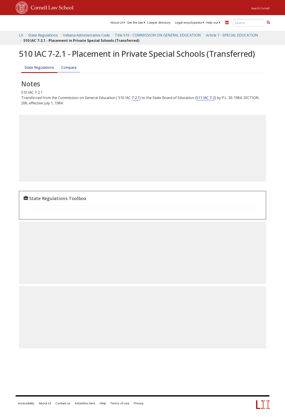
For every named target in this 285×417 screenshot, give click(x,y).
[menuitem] (116, 22)
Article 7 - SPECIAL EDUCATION (232, 35)
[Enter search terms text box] (248, 22)
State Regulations (43, 35)
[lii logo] (33, 22)
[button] (268, 22)
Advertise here (85, 403)
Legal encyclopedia (188, 22)
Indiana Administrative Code (86, 35)
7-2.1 (136, 97)
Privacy (139, 403)
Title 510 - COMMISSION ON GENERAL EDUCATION (158, 35)
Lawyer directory (159, 22)
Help (103, 403)
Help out (212, 22)
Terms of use (119, 403)
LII (21, 35)
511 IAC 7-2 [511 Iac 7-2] (205, 97)
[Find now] (268, 22)
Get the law (135, 22)
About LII (116, 22)
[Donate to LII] (226, 22)
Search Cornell (260, 8)
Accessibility (26, 403)
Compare (69, 67)
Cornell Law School (50, 7)
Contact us (62, 403)
